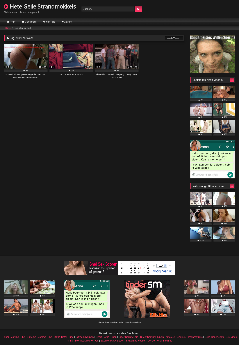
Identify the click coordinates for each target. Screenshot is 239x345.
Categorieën (31, 22)
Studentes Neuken (136, 340)
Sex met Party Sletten (112, 340)
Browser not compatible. (199, 8)
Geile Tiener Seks (214, 337)
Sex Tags (50, 22)
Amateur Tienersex (176, 337)
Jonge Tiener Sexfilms (160, 340)
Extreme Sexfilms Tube (39, 337)
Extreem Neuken (84, 337)
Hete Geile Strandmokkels (40, 6)
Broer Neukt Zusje (128, 337)
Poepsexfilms (195, 337)
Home (13, 22)
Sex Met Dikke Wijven (86, 340)
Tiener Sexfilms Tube (13, 337)
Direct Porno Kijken (106, 337)
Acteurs (67, 22)
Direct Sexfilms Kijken (152, 337)
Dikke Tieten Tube (63, 337)
